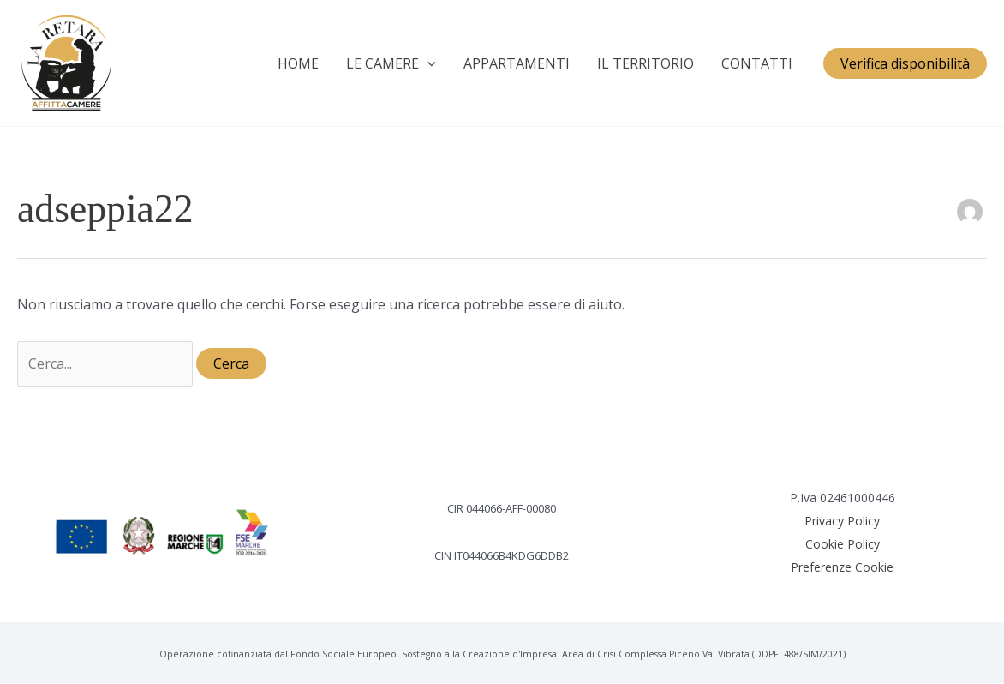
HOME (298, 63)
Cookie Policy (842, 544)
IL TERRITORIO (645, 63)
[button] (905, 63)
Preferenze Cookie (842, 567)
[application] (427, 63)
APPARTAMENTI (516, 63)
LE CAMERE (391, 63)
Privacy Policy (842, 521)
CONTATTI (756, 63)
